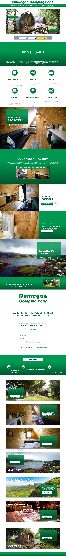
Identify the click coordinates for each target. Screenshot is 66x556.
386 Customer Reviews (33, 330)
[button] (52, 30)
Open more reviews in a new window (33, 341)
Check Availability (42, 38)
